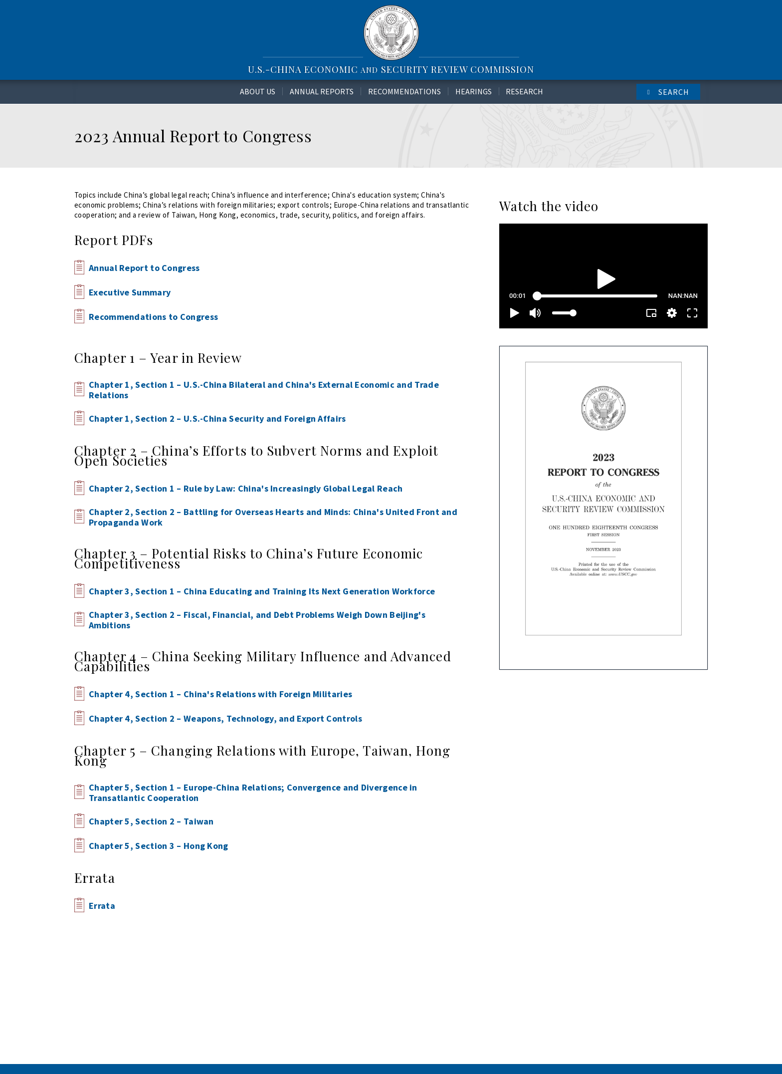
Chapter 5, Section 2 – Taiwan (151, 821)
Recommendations (404, 91)
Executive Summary (130, 292)
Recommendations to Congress (153, 316)
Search (673, 92)
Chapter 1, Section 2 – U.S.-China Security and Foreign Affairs (217, 418)
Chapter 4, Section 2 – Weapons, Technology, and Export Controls (225, 718)
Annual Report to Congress (144, 267)
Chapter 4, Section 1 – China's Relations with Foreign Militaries (220, 694)
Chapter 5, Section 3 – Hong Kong (158, 845)
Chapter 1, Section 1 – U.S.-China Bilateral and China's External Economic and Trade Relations (264, 390)
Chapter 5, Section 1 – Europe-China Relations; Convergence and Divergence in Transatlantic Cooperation (253, 793)
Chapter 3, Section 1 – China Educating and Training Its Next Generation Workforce (262, 591)
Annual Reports (322, 91)
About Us (257, 91)
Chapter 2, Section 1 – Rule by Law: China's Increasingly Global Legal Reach (246, 488)
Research (524, 91)
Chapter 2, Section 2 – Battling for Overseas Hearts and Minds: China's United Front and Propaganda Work (273, 517)
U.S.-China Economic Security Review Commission (391, 69)
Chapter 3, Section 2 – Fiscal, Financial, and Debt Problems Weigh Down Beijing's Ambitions (257, 620)
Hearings (473, 91)
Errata (102, 905)
